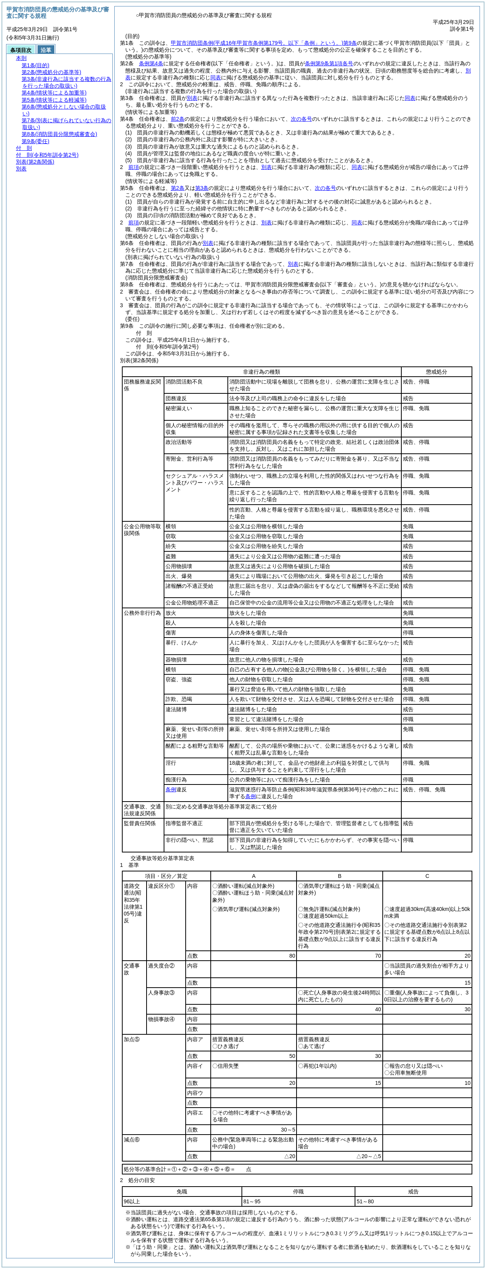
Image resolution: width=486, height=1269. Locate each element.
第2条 (178, 188)
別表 (192, 98)
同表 (215, 77)
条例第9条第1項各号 (329, 63)
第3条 (202, 188)
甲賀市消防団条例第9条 (264, 43)
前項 (133, 167)
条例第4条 (151, 63)
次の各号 (301, 119)
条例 (171, 789)
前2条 (178, 119)
